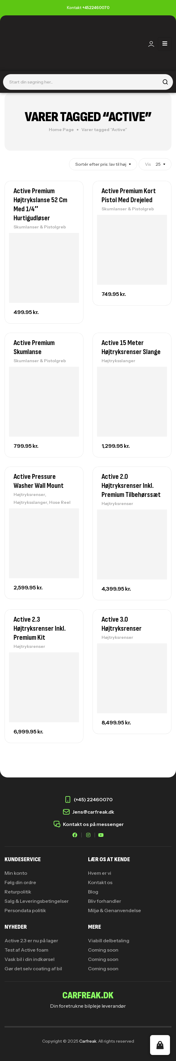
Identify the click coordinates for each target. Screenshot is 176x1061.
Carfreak (87, 1041)
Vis (148, 164)
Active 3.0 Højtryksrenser (122, 624)
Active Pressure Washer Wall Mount (39, 481)
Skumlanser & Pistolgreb (40, 227)
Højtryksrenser (29, 494)
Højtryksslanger (118, 360)
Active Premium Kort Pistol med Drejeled (129, 195)
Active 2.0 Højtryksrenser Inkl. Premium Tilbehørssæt (131, 485)
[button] (160, 1045)
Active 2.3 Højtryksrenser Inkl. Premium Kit (40, 628)
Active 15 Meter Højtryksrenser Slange (131, 347)
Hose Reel (60, 502)
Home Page (61, 129)
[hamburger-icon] (164, 44)
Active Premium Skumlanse (34, 347)
